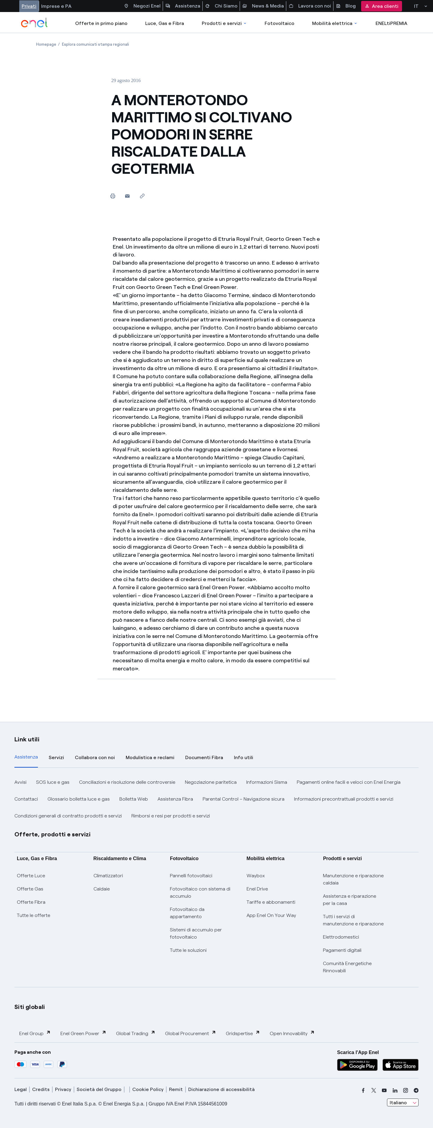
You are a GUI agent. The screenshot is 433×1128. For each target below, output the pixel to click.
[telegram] (416, 1090)
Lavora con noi (310, 6)
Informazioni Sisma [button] (266, 782)
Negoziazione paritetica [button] (211, 782)
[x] (373, 1090)
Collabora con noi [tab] (95, 757)
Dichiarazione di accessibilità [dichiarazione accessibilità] (221, 1089)
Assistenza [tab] (26, 757)
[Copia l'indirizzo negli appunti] (142, 196)
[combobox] (403, 1102)
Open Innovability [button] (292, 1033)
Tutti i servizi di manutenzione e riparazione (353, 920)
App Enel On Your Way (271, 915)
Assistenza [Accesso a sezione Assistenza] (182, 6)
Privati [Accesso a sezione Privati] (29, 6)
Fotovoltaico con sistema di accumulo (200, 892)
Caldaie (102, 889)
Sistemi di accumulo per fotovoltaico (196, 933)
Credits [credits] (41, 1089)
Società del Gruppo (99, 1089)
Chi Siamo (221, 6)
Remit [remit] (176, 1089)
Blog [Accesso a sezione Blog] (346, 6)
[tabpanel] (216, 799)
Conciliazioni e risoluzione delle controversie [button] (127, 782)
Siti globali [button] (29, 1006)
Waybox (256, 875)
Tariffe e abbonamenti (271, 902)
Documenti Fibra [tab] (204, 757)
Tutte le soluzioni (188, 950)
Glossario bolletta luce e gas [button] (79, 799)
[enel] (34, 22)
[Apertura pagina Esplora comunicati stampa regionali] (95, 44)
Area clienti (381, 6)
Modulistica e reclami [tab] (150, 757)
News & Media (263, 6)
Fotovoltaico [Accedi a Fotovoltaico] (279, 23)
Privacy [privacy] (63, 1089)
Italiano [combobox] (398, 1102)
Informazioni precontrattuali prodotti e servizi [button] (343, 799)
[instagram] (405, 1090)
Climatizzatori (108, 875)
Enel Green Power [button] (83, 1033)
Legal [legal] (20, 1089)
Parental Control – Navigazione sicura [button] (243, 799)
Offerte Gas (30, 889)
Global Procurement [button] (190, 1033)
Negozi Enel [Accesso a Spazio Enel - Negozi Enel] (142, 6)
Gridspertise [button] (243, 1033)
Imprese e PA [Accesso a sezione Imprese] (56, 6)
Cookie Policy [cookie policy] (148, 1089)
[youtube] (384, 1090)
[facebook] (363, 1090)
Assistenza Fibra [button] (175, 799)
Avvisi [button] (20, 782)
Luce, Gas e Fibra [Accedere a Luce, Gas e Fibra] (164, 23)
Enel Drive (257, 889)
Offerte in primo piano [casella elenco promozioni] (101, 23)
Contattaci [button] (26, 799)
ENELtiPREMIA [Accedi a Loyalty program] (391, 23)
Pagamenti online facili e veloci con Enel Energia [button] (349, 782)
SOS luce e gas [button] (52, 782)
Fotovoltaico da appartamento (187, 912)
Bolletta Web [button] (133, 799)
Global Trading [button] (135, 1033)
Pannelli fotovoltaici (191, 875)
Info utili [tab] (243, 757)
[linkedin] (395, 1090)
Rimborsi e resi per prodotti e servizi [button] (170, 816)
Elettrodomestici (341, 937)
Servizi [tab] (56, 757)
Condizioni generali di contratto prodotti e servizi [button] (68, 816)
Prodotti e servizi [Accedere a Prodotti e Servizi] (224, 23)
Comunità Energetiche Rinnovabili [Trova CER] (347, 967)
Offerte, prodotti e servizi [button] (52, 834)
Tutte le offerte (33, 915)
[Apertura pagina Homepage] (46, 44)
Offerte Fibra (31, 902)
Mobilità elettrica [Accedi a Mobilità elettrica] (335, 23)
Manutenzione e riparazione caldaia (353, 879)
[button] (127, 196)
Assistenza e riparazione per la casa (349, 899)
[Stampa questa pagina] (112, 196)
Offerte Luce (31, 875)
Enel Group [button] (35, 1033)
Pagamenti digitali (342, 950)
